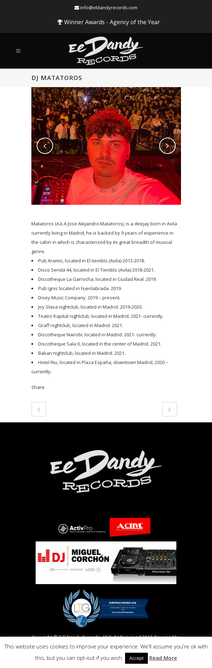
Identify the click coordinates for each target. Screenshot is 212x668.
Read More (163, 657)
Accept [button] (136, 658)
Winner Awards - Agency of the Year (108, 22)
